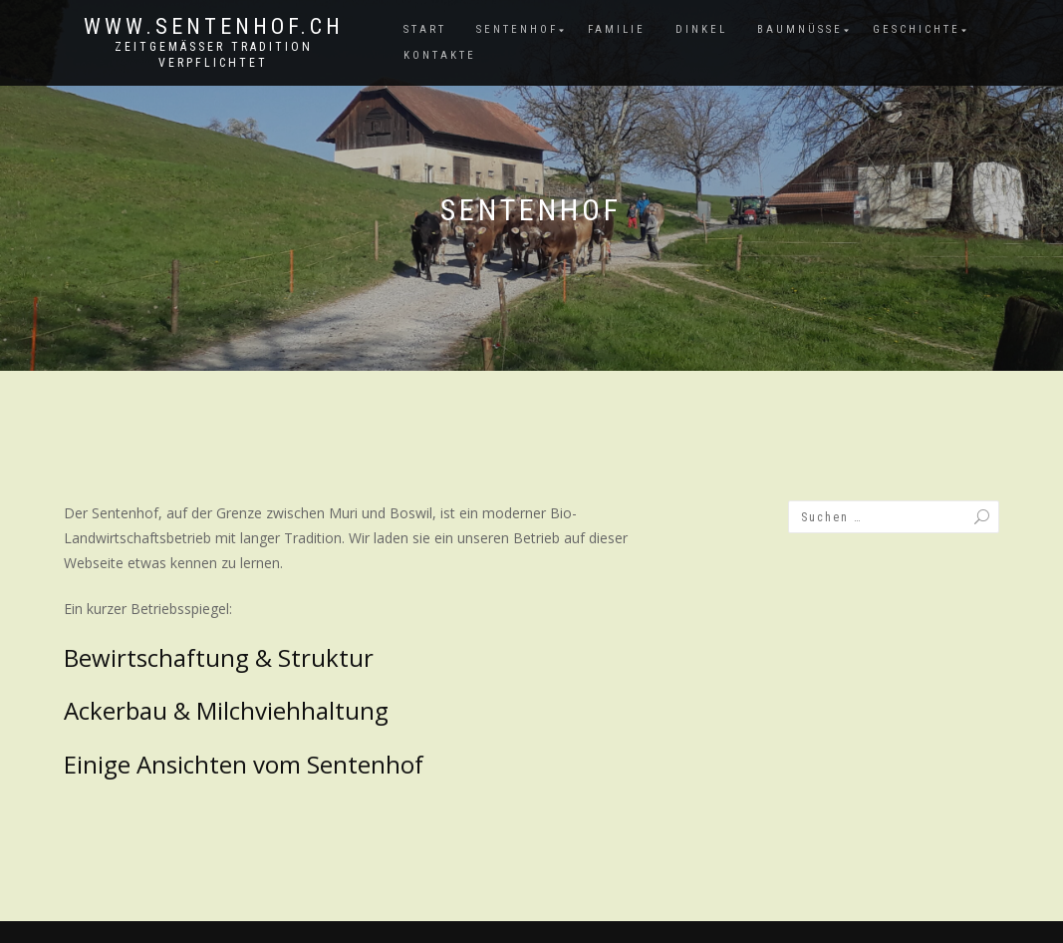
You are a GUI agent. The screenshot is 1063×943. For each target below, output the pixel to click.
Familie (617, 29)
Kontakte (439, 55)
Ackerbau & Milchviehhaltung (226, 710)
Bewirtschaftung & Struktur (219, 657)
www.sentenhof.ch (214, 27)
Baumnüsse (800, 29)
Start (424, 29)
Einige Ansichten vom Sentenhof (243, 764)
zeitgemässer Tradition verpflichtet (214, 55)
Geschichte (916, 29)
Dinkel (701, 29)
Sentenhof (517, 29)
